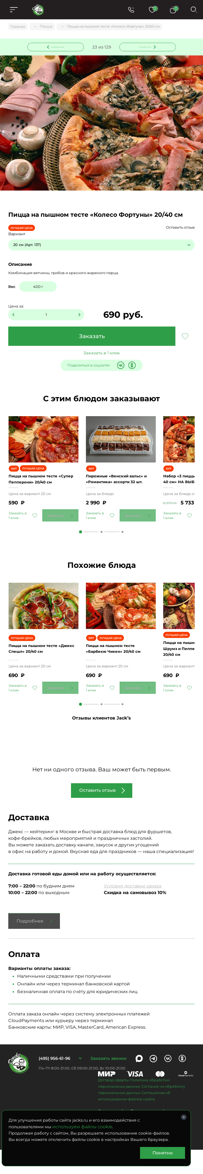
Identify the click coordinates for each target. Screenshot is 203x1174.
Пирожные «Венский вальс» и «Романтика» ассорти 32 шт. (120, 491)
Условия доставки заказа (132, 910)
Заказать (92, 337)
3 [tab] (122, 547)
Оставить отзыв (180, 228)
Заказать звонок (108, 1082)
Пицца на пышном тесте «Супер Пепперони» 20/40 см (40, 491)
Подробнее (30, 945)
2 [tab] (101, 547)
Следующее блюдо (144, 46)
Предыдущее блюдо (59, 46)
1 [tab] (80, 547)
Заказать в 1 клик (101, 353)
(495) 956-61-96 (54, 1082)
